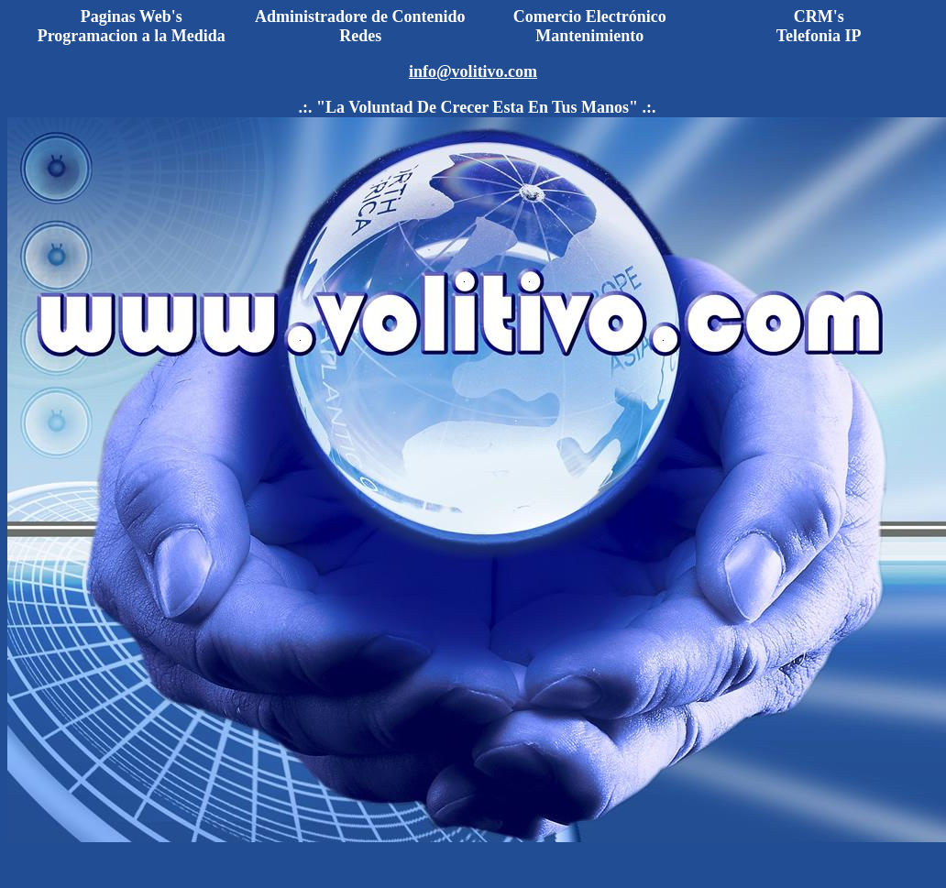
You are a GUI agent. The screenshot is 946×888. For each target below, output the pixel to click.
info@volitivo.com (473, 71)
